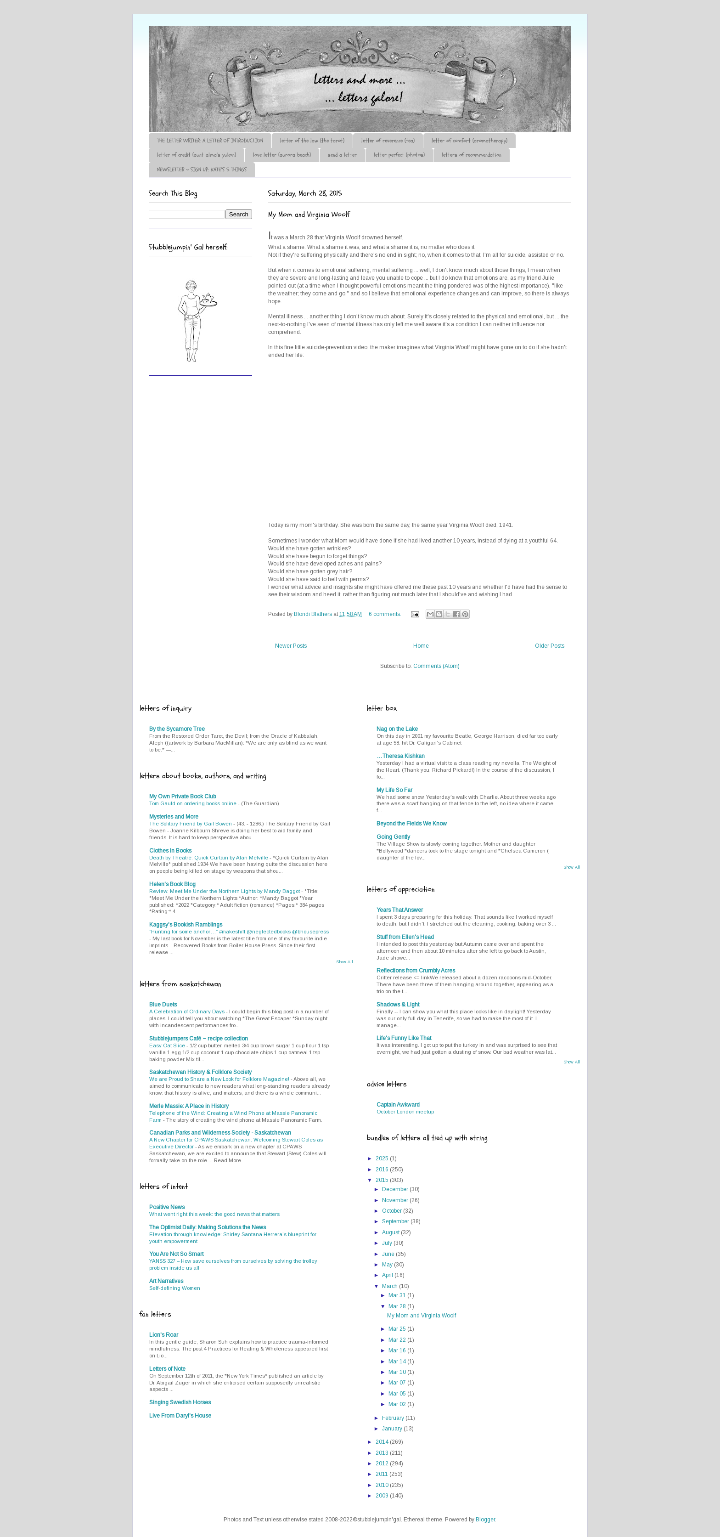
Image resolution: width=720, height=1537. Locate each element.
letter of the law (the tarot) (312, 140)
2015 (383, 1180)
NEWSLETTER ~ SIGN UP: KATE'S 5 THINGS (202, 169)
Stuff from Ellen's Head (405, 937)
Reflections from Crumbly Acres (416, 970)
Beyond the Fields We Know (412, 823)
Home (421, 646)
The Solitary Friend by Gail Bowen (191, 823)
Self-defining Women (174, 1288)
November (396, 1200)
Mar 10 (397, 1372)
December (396, 1189)
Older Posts (549, 646)
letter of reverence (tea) (388, 140)
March (390, 1286)
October (392, 1211)
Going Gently (393, 837)
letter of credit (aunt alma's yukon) (196, 154)
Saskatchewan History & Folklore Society (200, 1072)
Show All (344, 962)
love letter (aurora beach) (282, 154)
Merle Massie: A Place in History (189, 1106)
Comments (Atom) (436, 666)
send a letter (342, 154)
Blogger (485, 1519)
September (396, 1221)
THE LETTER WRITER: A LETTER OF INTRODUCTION (210, 140)
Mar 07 (397, 1382)
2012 (383, 1463)
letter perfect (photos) (399, 154)
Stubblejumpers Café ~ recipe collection (198, 1038)
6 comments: (386, 614)
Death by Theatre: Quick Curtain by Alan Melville (209, 857)
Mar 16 (397, 1350)
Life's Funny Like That (404, 1038)
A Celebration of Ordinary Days (187, 1011)
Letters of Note (167, 1369)
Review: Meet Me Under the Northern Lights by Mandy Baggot (225, 891)
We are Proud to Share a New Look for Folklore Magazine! (220, 1079)
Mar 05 (397, 1393)
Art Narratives (166, 1281)
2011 (382, 1474)
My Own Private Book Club (182, 796)
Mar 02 (397, 1404)
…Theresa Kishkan (401, 756)
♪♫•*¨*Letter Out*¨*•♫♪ (286, 52)
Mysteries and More (173, 817)
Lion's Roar (163, 1335)
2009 (383, 1495)
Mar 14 (397, 1361)
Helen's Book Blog (172, 884)
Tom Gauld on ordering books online (193, 803)
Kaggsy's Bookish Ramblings (185, 924)
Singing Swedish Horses (180, 1402)
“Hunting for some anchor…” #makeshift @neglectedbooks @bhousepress (239, 931)
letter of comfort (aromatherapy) (469, 140)
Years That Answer (400, 910)
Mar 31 (397, 1295)
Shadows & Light (398, 1004)
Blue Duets (163, 1004)
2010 (383, 1485)
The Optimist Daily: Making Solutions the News (207, 1227)
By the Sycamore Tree (177, 729)
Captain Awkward (398, 1105)
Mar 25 (397, 1329)
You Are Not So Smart (176, 1254)
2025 (383, 1158)
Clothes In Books (170, 851)
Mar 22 (397, 1340)
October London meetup (405, 1111)
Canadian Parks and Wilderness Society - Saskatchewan (220, 1133)
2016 (383, 1169)
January (393, 1428)
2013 (383, 1453)
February (393, 1418)
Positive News (167, 1207)
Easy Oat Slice (167, 1045)
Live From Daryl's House (180, 1416)
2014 (383, 1442)
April (388, 1275)
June (389, 1254)
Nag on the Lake (397, 729)
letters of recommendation (471, 154)
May (388, 1264)
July (388, 1243)
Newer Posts (291, 646)
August (391, 1232)
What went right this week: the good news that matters (214, 1214)
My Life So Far (394, 790)
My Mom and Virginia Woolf (308, 214)
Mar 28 (397, 1306)
